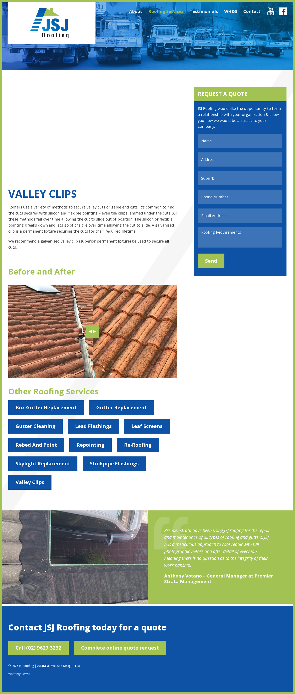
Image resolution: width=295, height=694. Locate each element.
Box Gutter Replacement (46, 407)
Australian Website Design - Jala (58, 666)
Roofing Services (166, 11)
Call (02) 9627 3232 (38, 647)
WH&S (230, 11)
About (135, 11)
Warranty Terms (19, 674)
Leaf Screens (147, 426)
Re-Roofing (138, 444)
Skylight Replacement (43, 463)
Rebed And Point (36, 444)
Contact (252, 11)
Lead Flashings (93, 426)
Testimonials (204, 11)
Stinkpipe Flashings (114, 463)
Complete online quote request (120, 647)
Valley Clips (30, 482)
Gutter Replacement (121, 407)
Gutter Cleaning (35, 426)
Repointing (90, 444)
